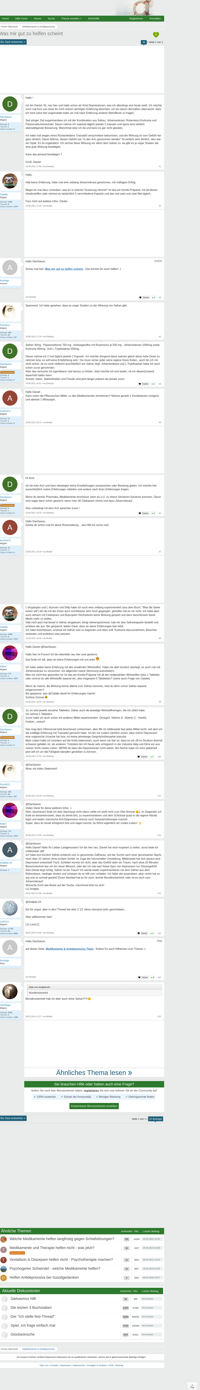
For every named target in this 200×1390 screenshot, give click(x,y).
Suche (51, 18)
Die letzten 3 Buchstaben (31, 1307)
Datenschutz (79, 1365)
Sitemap (119, 1365)
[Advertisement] (94, 233)
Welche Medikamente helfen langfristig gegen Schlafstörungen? (62, 1239)
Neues (37, 18)
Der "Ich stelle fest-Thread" (33, 1316)
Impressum (65, 1365)
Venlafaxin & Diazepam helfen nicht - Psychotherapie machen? (61, 1259)
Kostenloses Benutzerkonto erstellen (94, 1106)
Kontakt (54, 1365)
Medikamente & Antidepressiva (38, 1349)
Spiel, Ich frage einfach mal (33, 1325)
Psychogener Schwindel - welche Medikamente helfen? (55, 1268)
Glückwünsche (23, 1334)
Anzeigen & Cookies (97, 1365)
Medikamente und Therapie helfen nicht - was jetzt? (52, 1248)
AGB (111, 1365)
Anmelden (155, 18)
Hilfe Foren (21, 18)
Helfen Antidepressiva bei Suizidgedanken (44, 1277)
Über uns (44, 1365)
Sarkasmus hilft (23, 1299)
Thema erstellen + (71, 18)
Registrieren (136, 18)
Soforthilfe (93, 18)
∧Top (192, 1386)
